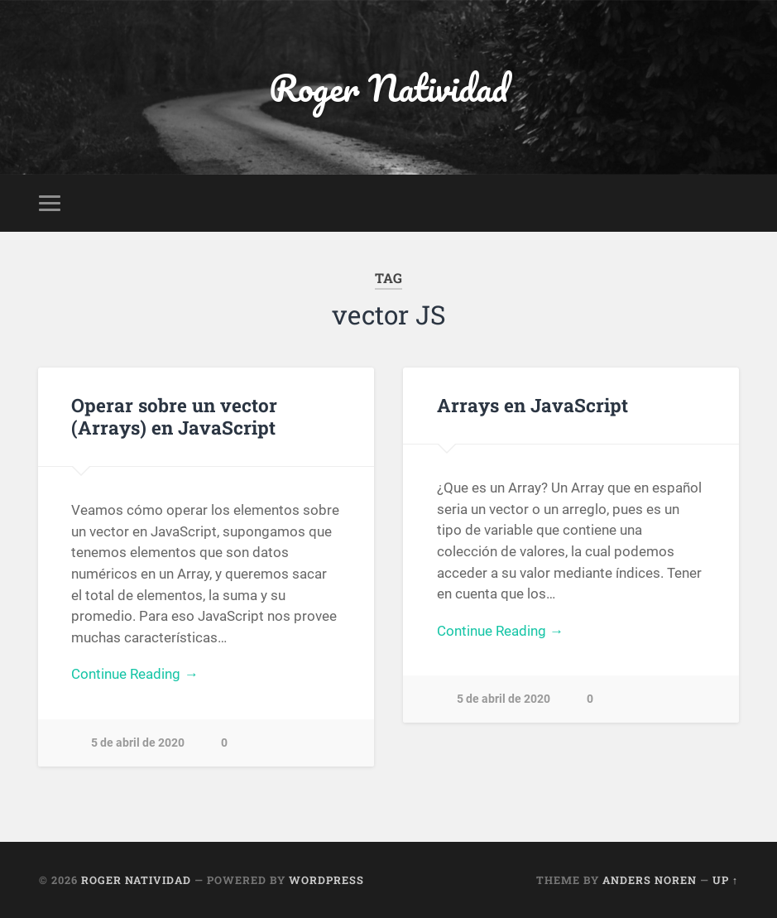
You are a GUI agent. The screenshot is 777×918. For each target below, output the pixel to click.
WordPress (326, 880)
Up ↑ (725, 880)
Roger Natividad (388, 87)
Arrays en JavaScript (532, 404)
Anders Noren (649, 880)
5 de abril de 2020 (138, 743)
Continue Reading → (134, 674)
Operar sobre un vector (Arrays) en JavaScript (174, 416)
